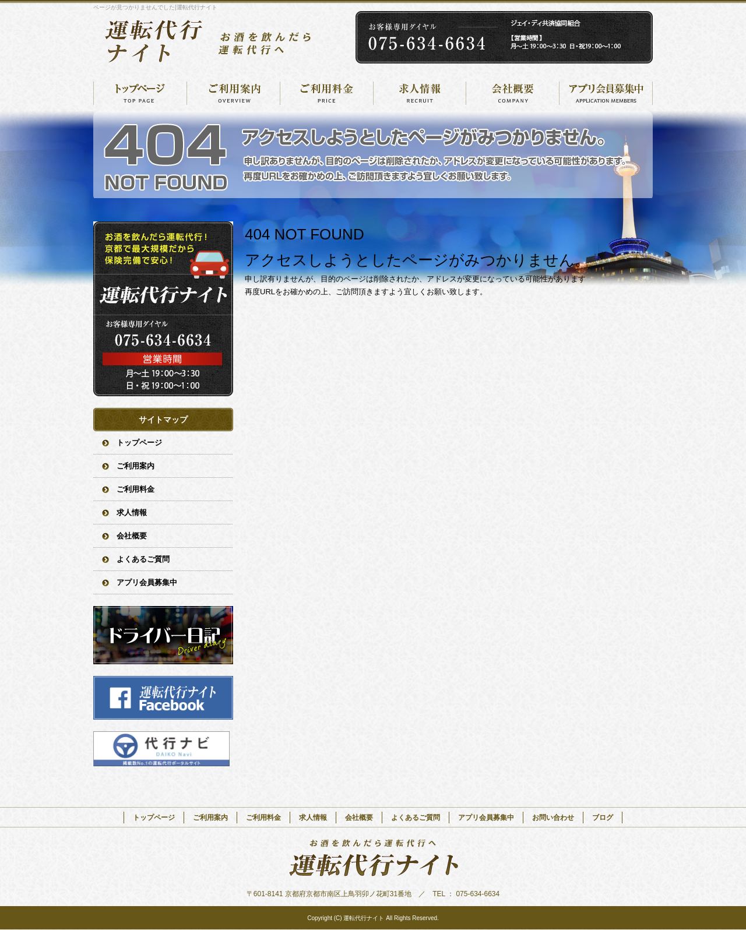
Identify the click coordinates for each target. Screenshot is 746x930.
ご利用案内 (233, 93)
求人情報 (419, 93)
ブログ (602, 817)
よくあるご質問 (143, 559)
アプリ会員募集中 (606, 93)
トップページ (139, 93)
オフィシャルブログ (163, 635)
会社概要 (513, 93)
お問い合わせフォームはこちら (163, 308)
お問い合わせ (553, 817)
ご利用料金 (326, 93)
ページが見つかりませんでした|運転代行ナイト (155, 7)
